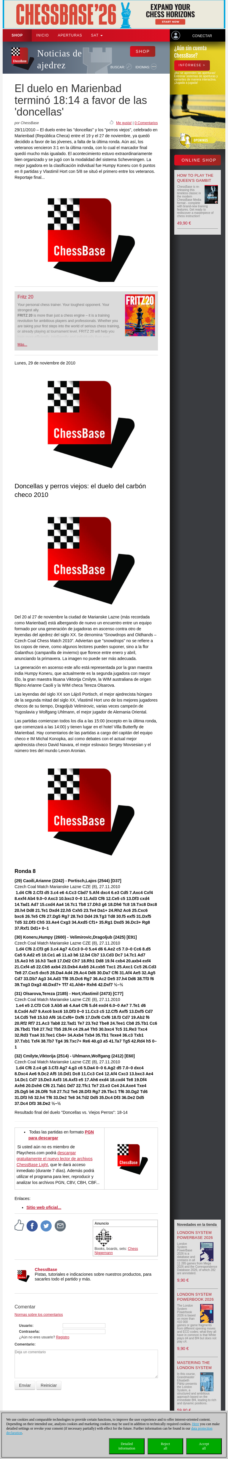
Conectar (202, 36)
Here (195, 1424)
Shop (17, 35)
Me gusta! (124, 123)
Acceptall (204, 1446)
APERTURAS (70, 35)
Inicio (42, 35)
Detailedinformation (126, 1446)
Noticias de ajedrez (59, 59)
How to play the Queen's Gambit (195, 178)
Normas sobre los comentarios (39, 1315)
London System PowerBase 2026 (195, 1235)
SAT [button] (97, 35)
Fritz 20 (25, 296)
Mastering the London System (194, 1365)
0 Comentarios (146, 123)
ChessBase (46, 1269)
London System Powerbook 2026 (195, 1297)
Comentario (24, 1344)
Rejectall (165, 1446)
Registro (62, 1337)
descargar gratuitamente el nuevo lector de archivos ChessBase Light (55, 1158)
